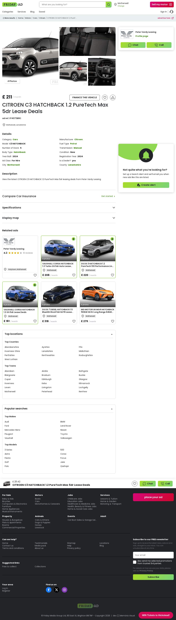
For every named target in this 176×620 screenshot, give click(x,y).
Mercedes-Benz (12, 429)
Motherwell (13, 164)
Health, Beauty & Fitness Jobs (82, 506)
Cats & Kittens (42, 520)
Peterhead (47, 391)
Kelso (44, 383)
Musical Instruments (12, 511)
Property (7, 516)
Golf (7, 462)
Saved (42, 11)
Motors (28, 18)
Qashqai (64, 466)
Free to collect (9, 566)
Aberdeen (9, 371)
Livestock (39, 527)
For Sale (6, 495)
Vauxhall (9, 438)
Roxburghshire (86, 355)
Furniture (6, 506)
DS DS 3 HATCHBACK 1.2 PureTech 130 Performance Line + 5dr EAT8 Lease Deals (97, 266)
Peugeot (9, 434)
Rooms (5, 525)
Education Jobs (75, 501)
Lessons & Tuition (108, 498)
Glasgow (83, 379)
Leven (7, 387)
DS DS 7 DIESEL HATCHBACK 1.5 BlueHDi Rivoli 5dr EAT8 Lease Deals (57, 312)
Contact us (7, 545)
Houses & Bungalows (12, 520)
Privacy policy (74, 548)
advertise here (166, 18)
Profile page (141, 36)
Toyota (63, 434)
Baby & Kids (8, 498)
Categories (7, 11)
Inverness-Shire (12, 351)
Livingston (47, 387)
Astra (7, 453)
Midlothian (84, 351)
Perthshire (10, 355)
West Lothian (11, 359)
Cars (35, 18)
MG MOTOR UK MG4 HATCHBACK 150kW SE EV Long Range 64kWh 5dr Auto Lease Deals (97, 312)
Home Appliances (10, 509)
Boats (38, 498)
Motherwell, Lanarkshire (14, 125)
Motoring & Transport (110, 504)
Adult (103, 516)
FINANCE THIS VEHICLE (84, 97)
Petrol (73, 143)
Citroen (42, 18)
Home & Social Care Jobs (80, 509)
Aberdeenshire (12, 347)
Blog (32, 11)
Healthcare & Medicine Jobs (81, 504)
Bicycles (6, 501)
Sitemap (71, 543)
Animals (39, 516)
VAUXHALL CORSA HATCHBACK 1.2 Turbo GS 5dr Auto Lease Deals (57, 266)
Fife (80, 347)
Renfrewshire (48, 355)
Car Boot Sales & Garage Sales (83, 520)
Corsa (63, 453)
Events (71, 516)
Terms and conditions (13, 548)
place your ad (153, 497)
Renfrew (83, 391)
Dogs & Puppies (42, 522)
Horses (38, 525)
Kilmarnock (84, 383)
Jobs (70, 495)
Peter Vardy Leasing (14, 248)
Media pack (40, 545)
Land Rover (65, 425)
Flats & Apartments (11, 522)
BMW (62, 421)
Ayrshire (46, 347)
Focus (63, 458)
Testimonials (41, 543)
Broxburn (46, 375)
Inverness (9, 383)
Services (22, 11)
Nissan (63, 429)
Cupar (8, 379)
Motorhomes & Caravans (47, 504)
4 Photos (12, 81)
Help (69, 545)
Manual (78, 147)
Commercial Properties (13, 527)
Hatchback (20, 152)
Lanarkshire (74, 164)
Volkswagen (66, 438)
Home (20, 18)
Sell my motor (162, 4)
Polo (7, 466)
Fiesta (7, 458)
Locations (104, 543)
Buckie (82, 375)
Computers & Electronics (14, 504)
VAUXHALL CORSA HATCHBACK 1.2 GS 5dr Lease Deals (19, 311)
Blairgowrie (10, 375)
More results (8, 18)
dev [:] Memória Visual (124, 615)
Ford (7, 425)
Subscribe (153, 577)
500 (62, 449)
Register (6, 590)
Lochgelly (83, 387)
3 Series (8, 449)
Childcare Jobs (75, 498)
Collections (40, 566)
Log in (5, 588)
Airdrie (45, 371)
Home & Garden (108, 501)
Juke (62, 462)
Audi (7, 421)
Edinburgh (47, 379)
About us (39, 548)
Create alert (146, 185)
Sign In (163, 11)
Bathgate (83, 371)
